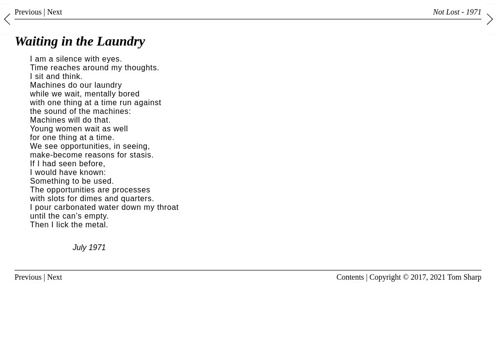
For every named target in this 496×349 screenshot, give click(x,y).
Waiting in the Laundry (80, 40)
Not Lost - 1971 (457, 12)
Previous (28, 12)
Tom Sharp (464, 277)
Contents (350, 277)
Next (54, 12)
